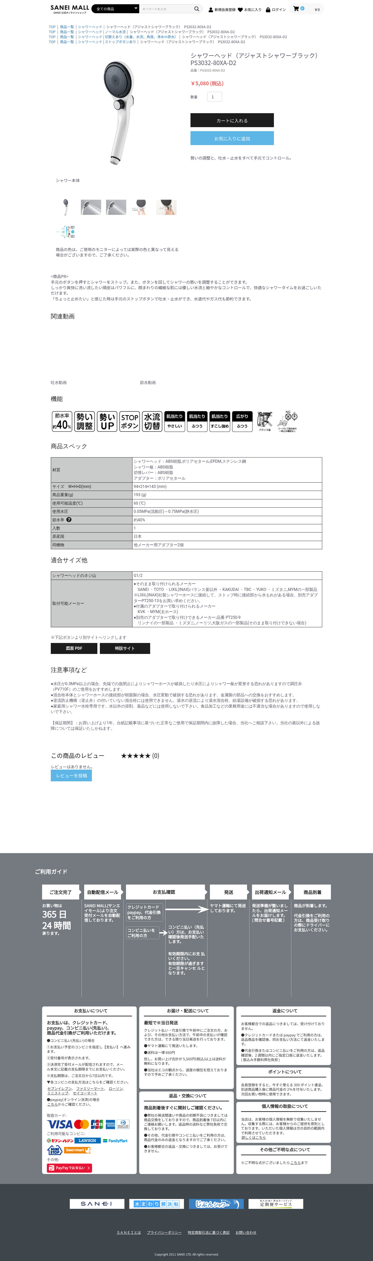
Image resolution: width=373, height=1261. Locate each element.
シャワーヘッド (90, 26)
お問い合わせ (246, 1232)
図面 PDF (74, 648)
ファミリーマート (90, 1088)
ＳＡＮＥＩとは (129, 1232)
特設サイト (125, 648)
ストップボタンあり (120, 41)
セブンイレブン (59, 1088)
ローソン (116, 1088)
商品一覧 (67, 26)
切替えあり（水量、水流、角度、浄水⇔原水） (141, 36)
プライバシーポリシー (164, 1232)
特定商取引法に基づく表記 (209, 1232)
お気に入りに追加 (232, 138)
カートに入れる (232, 120)
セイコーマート (85, 1092)
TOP (52, 26)
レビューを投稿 (71, 775)
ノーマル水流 (115, 31)
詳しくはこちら (254, 1137)
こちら (52, 1104)
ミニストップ (57, 1092)
